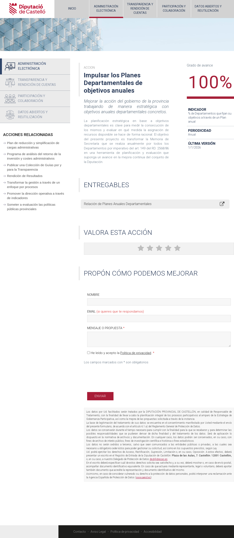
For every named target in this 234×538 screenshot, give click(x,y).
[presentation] (119, 375)
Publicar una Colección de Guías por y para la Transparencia (34, 167)
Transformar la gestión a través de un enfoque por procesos (33, 185)
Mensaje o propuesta (106, 328)
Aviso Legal (98, 531)
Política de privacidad (125, 531)
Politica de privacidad (135, 353)
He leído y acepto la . (120, 353)
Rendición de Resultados (25, 176)
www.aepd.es (143, 477)
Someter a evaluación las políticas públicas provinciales (31, 207)
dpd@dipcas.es (158, 459)
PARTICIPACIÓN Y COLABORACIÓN (174, 8)
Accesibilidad (153, 531)
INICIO (72, 8)
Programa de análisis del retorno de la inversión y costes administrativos (34, 156)
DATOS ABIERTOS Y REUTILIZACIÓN (208, 8)
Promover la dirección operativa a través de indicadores (35, 196)
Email (115, 311)
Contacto (79, 531)
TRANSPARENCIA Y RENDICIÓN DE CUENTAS (140, 8)
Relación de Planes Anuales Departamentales (118, 204)
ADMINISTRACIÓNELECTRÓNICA (106, 8)
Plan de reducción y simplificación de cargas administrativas (33, 145)
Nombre (93, 295)
